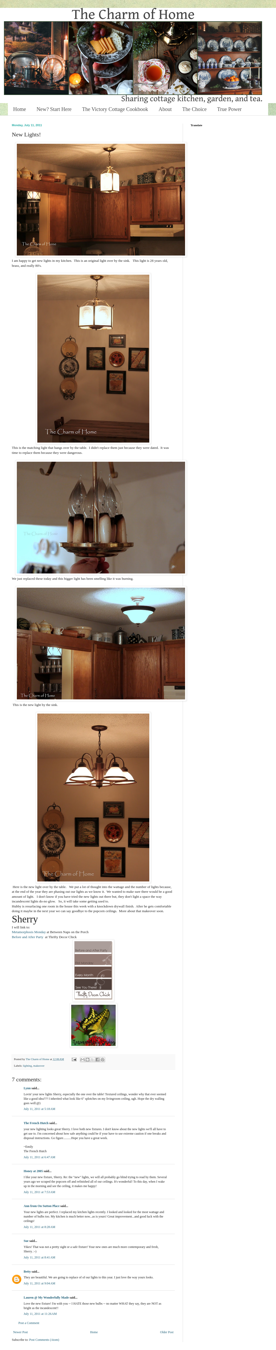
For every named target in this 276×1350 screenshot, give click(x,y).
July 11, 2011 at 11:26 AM (40, 1314)
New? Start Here (54, 109)
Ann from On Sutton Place (41, 1206)
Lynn (27, 1088)
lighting (27, 1065)
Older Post (166, 1332)
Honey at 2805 (33, 1171)
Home (19, 109)
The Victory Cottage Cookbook (115, 109)
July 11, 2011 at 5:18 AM (39, 1109)
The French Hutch (36, 1123)
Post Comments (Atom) (44, 1340)
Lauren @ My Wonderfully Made (46, 1297)
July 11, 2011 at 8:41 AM (39, 1257)
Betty (28, 1271)
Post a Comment (28, 1323)
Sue (26, 1241)
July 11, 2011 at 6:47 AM (39, 1157)
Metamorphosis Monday (29, 932)
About (165, 109)
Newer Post (20, 1332)
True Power (229, 109)
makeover (38, 1065)
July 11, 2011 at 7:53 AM (39, 1192)
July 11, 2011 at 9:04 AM (39, 1283)
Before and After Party (27, 937)
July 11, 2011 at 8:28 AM (39, 1227)
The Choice (194, 109)
